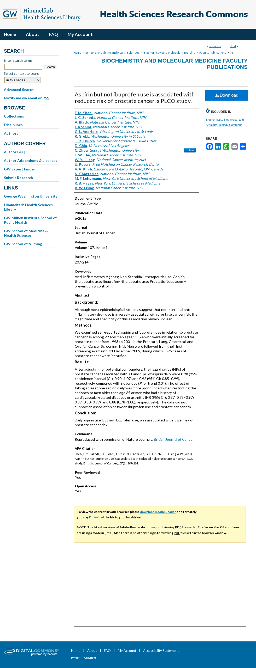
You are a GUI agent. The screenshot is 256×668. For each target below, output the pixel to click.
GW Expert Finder (19, 169)
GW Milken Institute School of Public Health (30, 220)
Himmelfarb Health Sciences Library (28, 207)
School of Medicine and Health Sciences (112, 52)
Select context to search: (22, 73)
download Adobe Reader (158, 512)
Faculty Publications (212, 52)
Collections (14, 116)
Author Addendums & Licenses (30, 160)
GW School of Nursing (23, 244)
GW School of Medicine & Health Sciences (26, 233)
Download (226, 95)
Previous (215, 46)
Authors (11, 133)
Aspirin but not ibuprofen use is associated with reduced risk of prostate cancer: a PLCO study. (135, 97)
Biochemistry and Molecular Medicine (169, 52)
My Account (127, 650)
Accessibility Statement (161, 650)
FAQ (107, 650)
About (92, 650)
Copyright (90, 657)
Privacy (75, 657)
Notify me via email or (26, 98)
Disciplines (13, 124)
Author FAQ (14, 152)
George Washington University (30, 196)
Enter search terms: (18, 60)
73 (231, 52)
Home (78, 52)
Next (233, 46)
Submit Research (18, 177)
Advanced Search (19, 89)
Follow (190, 150)
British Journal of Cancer (174, 439)
